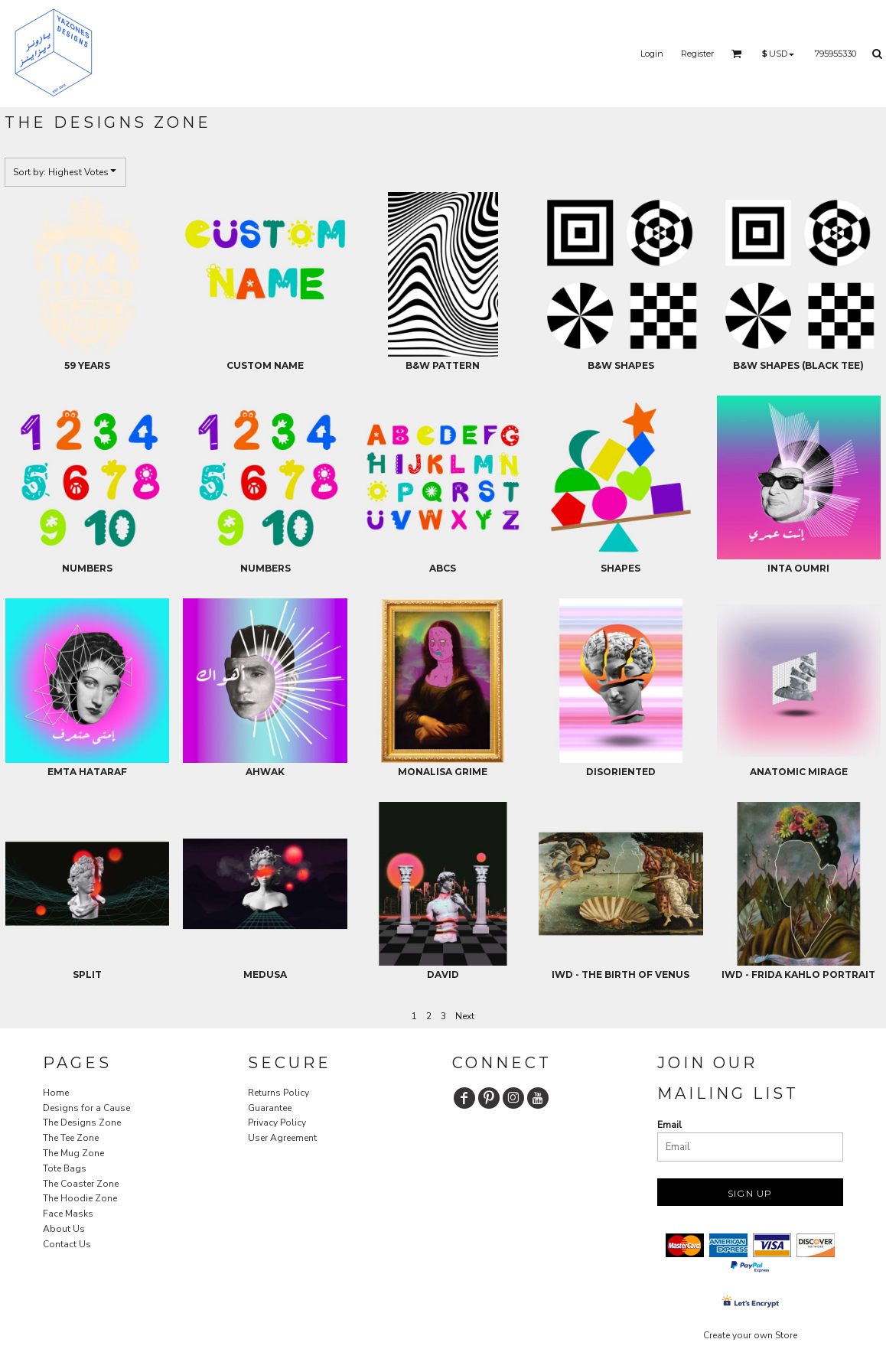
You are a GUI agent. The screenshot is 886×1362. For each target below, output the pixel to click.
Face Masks (68, 1213)
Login (651, 53)
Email (669, 1125)
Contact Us (67, 1244)
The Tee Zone (71, 1138)
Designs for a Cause (86, 1108)
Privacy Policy (277, 1122)
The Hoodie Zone (80, 1198)
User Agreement (282, 1138)
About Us (64, 1229)
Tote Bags (64, 1168)
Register (697, 53)
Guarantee (270, 1108)
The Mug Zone (73, 1153)
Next (464, 1016)
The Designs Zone (82, 1122)
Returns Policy (278, 1093)
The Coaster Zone (81, 1184)
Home (56, 1093)
